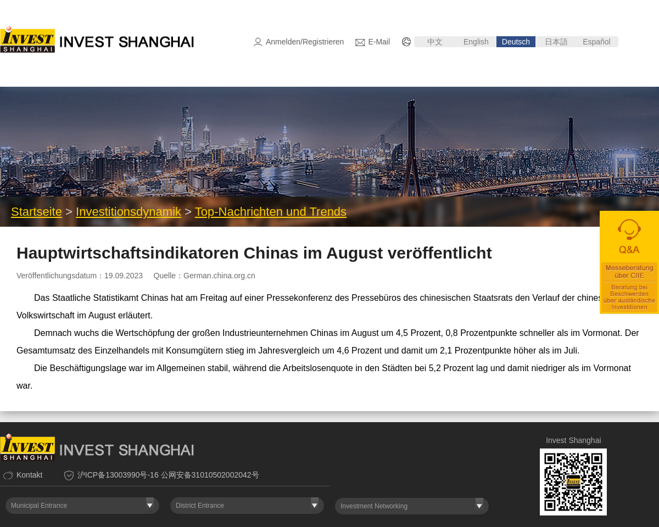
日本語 (556, 41)
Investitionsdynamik (128, 211)
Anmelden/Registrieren (305, 41)
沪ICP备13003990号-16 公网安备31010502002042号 (168, 474)
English (476, 41)
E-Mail (379, 41)
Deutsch (516, 41)
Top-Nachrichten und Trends (271, 211)
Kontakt (29, 474)
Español (597, 41)
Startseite (36, 211)
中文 (435, 41)
